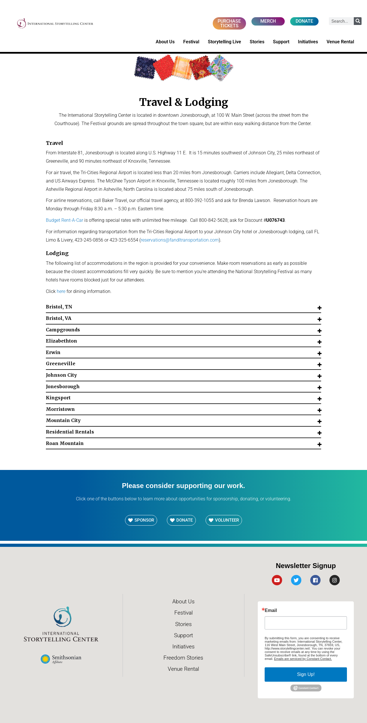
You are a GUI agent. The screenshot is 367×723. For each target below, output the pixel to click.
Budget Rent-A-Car (64, 220)
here (61, 291)
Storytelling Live (224, 41)
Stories (257, 41)
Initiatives (308, 41)
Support (281, 41)
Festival (191, 41)
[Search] (358, 21)
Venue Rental (340, 41)
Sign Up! (306, 674)
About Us (165, 41)
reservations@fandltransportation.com (180, 240)
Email (271, 610)
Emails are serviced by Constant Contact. (303, 658)
